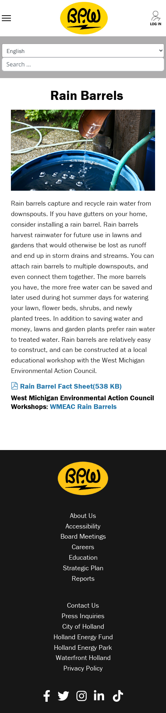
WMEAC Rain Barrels (83, 406)
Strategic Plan (83, 567)
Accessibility (83, 526)
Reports (83, 578)
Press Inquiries (83, 615)
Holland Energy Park (83, 647)
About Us (83, 515)
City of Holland (83, 626)
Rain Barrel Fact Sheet (66, 385)
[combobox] (83, 64)
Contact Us (83, 605)
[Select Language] (83, 50)
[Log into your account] (151, 11)
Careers (83, 546)
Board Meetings (83, 536)
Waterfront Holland (83, 657)
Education (83, 557)
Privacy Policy (83, 668)
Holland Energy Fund (83, 636)
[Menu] (6, 11)
